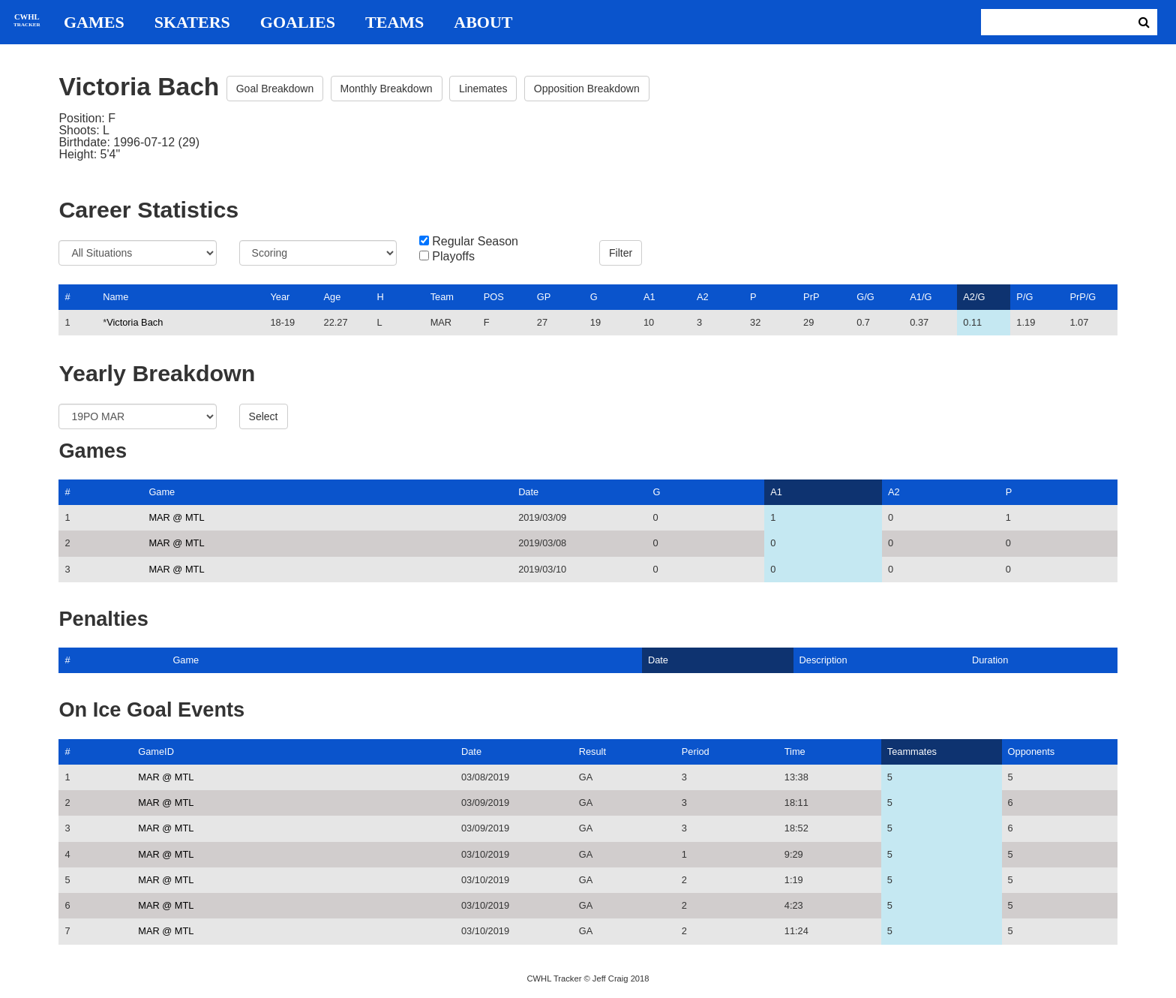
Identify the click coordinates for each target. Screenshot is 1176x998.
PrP (811, 296)
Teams (394, 22)
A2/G (974, 296)
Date (528, 491)
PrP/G (1083, 296)
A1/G (921, 296)
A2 (703, 296)
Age (332, 296)
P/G (1024, 296)
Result (592, 751)
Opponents (1031, 751)
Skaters (192, 22)
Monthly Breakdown (386, 89)
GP (544, 296)
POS (494, 296)
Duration (990, 660)
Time (795, 751)
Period (696, 751)
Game (161, 491)
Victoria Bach (134, 322)
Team (442, 296)
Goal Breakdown (275, 89)
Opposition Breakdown (587, 89)
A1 (650, 296)
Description (824, 660)
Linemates (483, 89)
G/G (865, 296)
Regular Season (475, 242)
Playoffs (453, 257)
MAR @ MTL (176, 517)
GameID (156, 751)
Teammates (912, 751)
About (483, 22)
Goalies (297, 22)
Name (115, 296)
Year (280, 296)
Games (94, 22)
